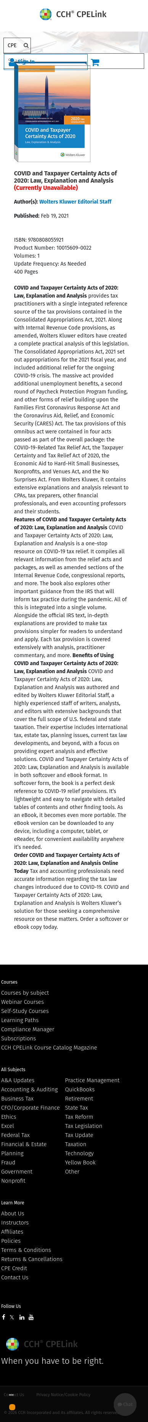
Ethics (8, 1116)
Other (72, 1171)
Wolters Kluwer (43, 1344)
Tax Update (79, 1135)
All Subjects (13, 1069)
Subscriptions (18, 1038)
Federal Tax (15, 1135)
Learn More (12, 1202)
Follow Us (11, 1306)
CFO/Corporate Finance (30, 1107)
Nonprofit (13, 1180)
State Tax (76, 1107)
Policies (11, 1240)
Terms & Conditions (26, 1250)
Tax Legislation (84, 1126)
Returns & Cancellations (32, 1259)
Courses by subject (25, 992)
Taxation (76, 1144)
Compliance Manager (27, 1029)
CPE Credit (14, 1268)
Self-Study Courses (25, 1011)
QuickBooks (80, 1089)
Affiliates (12, 1231)
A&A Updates (17, 1080)
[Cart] (95, 62)
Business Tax (17, 1098)
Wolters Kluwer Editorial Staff (75, 202)
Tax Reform (79, 1116)
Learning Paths (20, 1020)
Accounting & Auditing (29, 1089)
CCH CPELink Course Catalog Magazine (49, 1047)
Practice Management (92, 1080)
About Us (12, 1213)
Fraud (8, 1162)
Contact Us (14, 1277)
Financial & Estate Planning (24, 1149)
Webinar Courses (22, 1001)
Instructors (15, 1222)
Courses (9, 982)
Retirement (79, 1098)
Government (16, 1171)
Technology (79, 1153)
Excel (7, 1126)
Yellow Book (80, 1162)
